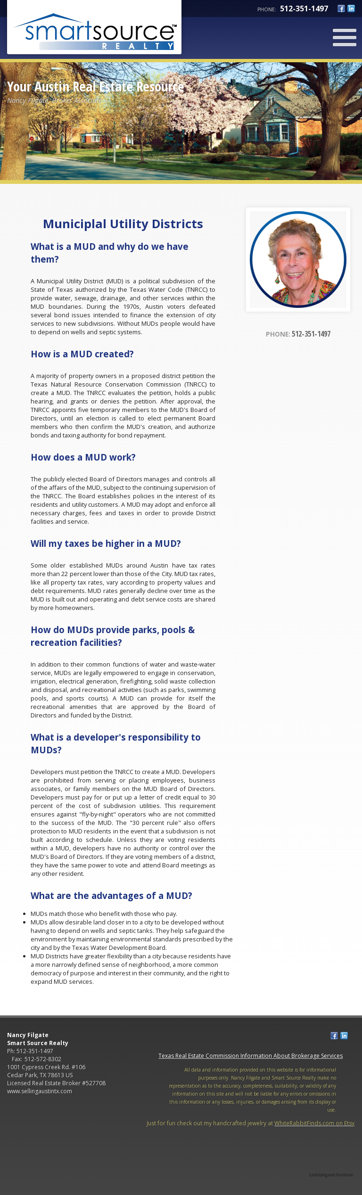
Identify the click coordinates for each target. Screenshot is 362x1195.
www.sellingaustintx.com (39, 1091)
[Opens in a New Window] (331, 1161)
